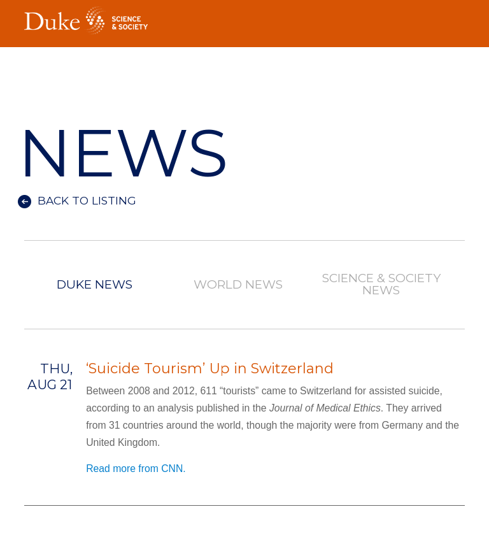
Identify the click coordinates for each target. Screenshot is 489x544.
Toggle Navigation (455, 16)
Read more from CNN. (136, 468)
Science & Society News (381, 285)
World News (238, 285)
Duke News (94, 285)
